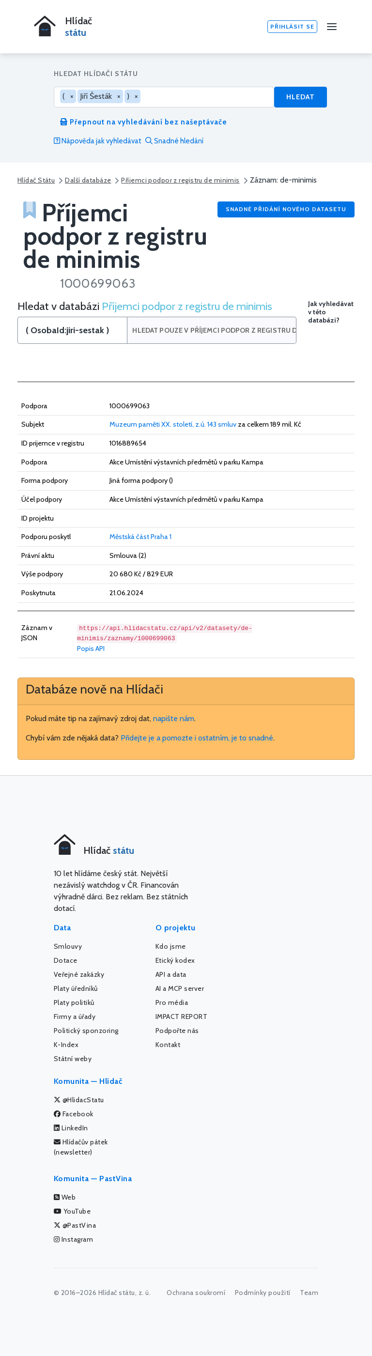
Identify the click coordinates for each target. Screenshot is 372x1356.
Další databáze (88, 180)
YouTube (72, 1211)
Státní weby (73, 1058)
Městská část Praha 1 (140, 536)
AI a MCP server (179, 988)
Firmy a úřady (75, 1016)
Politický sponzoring (86, 1030)
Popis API (91, 648)
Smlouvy (68, 946)
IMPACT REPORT (181, 1016)
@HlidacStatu (79, 1099)
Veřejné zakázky (79, 974)
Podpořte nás (177, 1030)
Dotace (66, 960)
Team (309, 1292)
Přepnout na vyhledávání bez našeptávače (143, 122)
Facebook (73, 1113)
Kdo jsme (170, 946)
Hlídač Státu (36, 180)
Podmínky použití (263, 1292)
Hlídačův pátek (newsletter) (81, 1147)
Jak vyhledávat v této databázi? (331, 312)
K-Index (66, 1044)
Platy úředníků (76, 988)
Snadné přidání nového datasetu (286, 209)
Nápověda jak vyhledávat (97, 141)
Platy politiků (74, 1002)
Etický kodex (175, 960)
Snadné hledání (174, 141)
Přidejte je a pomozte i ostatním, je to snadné (197, 737)
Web (65, 1197)
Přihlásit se (292, 26)
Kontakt (168, 1044)
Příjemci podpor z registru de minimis (180, 180)
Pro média (171, 1002)
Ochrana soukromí (196, 1292)
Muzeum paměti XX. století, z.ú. (157, 424)
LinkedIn (71, 1128)
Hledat (300, 96)
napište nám (173, 718)
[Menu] (332, 26)
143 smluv (221, 424)
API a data (170, 974)
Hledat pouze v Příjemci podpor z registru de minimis (214, 330)
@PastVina (75, 1225)
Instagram (73, 1239)
